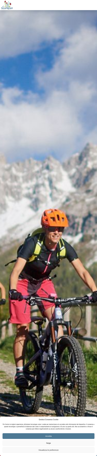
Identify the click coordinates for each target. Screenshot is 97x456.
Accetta (48, 436)
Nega (48, 443)
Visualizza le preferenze (49, 450)
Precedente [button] (5, 229)
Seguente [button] (92, 229)
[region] (48, 228)
